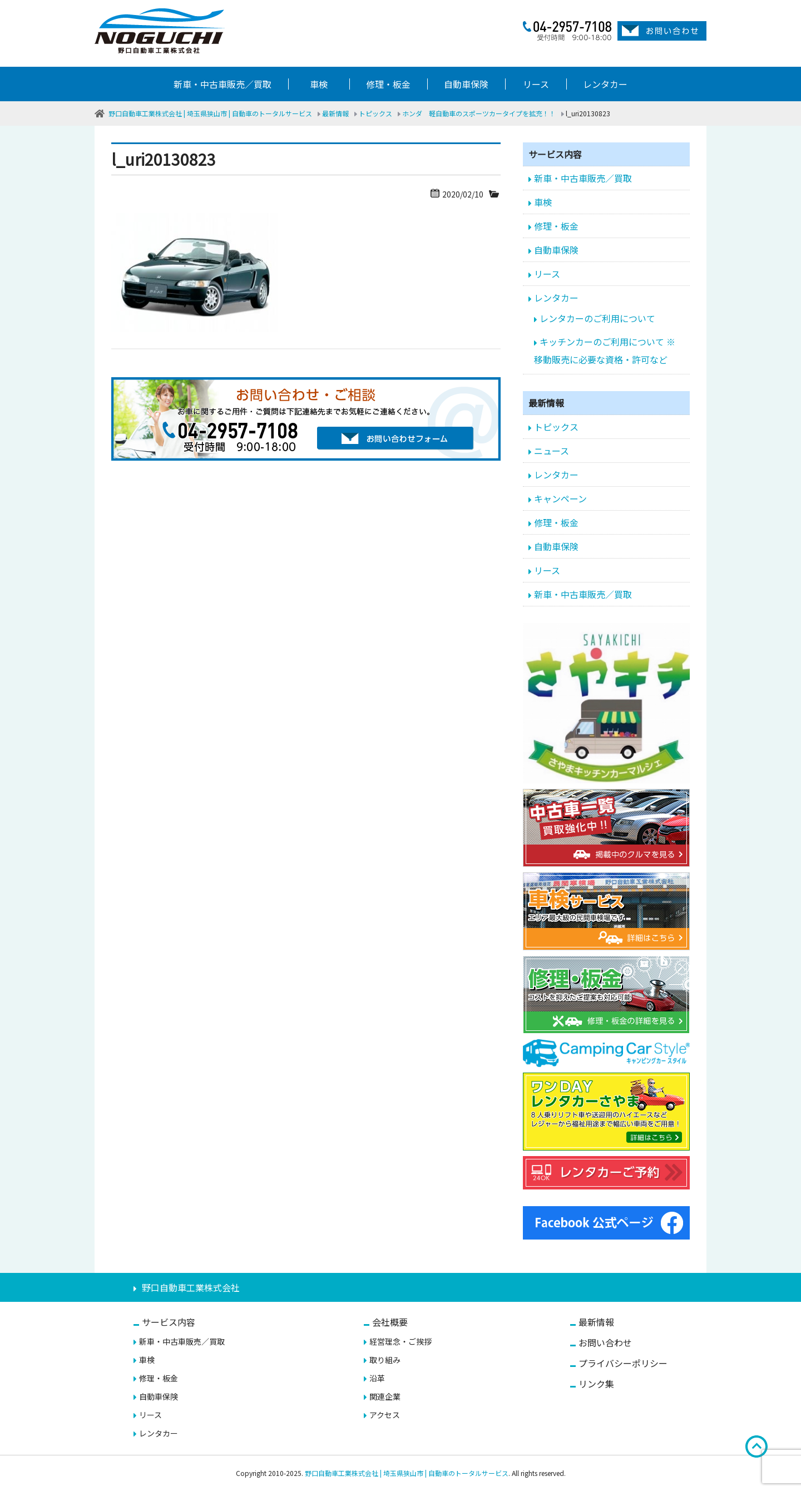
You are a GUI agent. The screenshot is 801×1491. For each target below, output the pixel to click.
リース (536, 84)
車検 (319, 84)
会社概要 (390, 1322)
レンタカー (605, 84)
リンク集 (596, 1383)
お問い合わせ (605, 1342)
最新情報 (596, 1322)
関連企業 (384, 1396)
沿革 (377, 1378)
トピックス (556, 426)
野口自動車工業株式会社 (191, 1287)
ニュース (551, 450)
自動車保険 (466, 84)
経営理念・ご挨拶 (400, 1341)
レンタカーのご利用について (597, 318)
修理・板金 (388, 84)
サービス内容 (168, 1322)
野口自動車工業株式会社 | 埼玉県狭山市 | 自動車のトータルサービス (406, 1473)
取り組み (384, 1359)
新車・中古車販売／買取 (222, 84)
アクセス (384, 1414)
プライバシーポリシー (623, 1363)
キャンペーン (560, 498)
